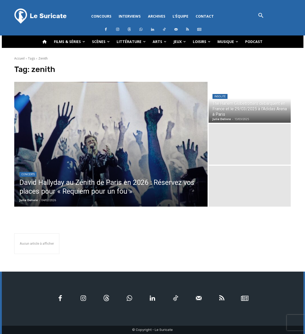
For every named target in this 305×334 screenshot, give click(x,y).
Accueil (19, 58)
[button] (261, 16)
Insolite (220, 96)
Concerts (28, 174)
